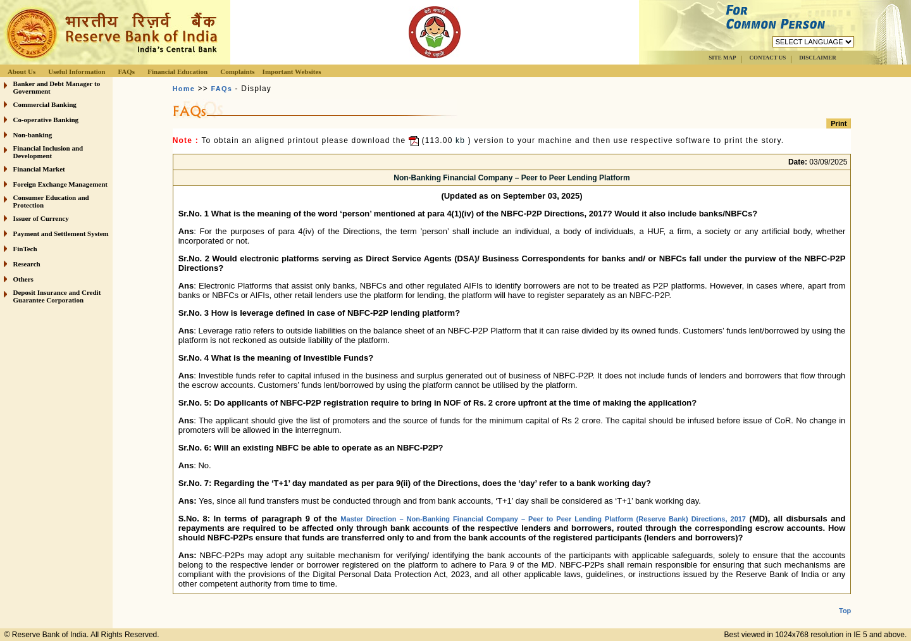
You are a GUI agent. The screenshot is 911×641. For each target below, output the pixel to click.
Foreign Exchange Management (60, 184)
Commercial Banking (45, 104)
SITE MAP (722, 57)
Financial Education (177, 71)
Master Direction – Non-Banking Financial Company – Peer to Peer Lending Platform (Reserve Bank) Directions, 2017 (543, 519)
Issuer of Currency (41, 218)
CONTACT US (767, 57)
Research (26, 264)
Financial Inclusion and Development (48, 151)
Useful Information (76, 71)
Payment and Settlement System (61, 233)
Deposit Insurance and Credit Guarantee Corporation (57, 296)
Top (845, 600)
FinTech (25, 248)
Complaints (237, 71)
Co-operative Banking (46, 119)
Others (23, 279)
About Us (21, 71)
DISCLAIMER (817, 57)
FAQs (126, 71)
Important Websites (292, 71)
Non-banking (33, 135)
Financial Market (39, 169)
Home (184, 88)
